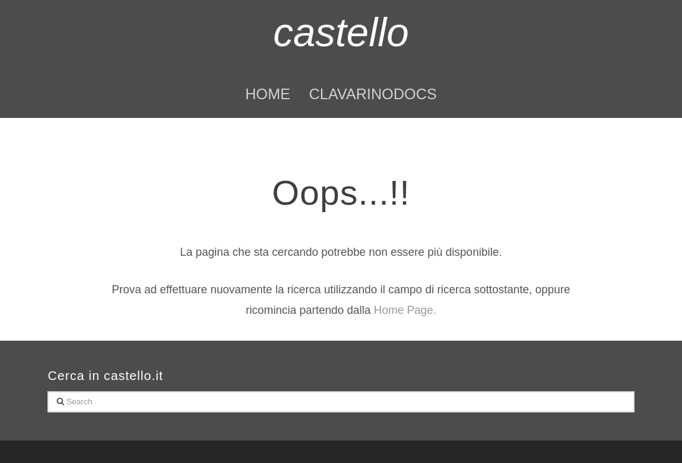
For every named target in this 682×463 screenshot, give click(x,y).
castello (340, 32)
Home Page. (405, 310)
